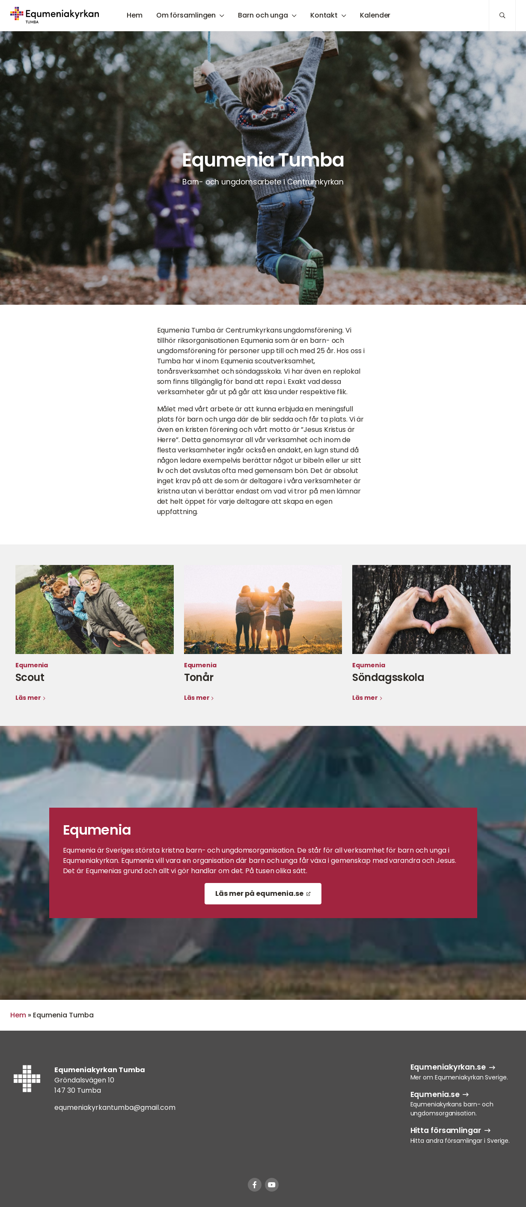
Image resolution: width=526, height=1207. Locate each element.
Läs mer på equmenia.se (259, 893)
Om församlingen (186, 15)
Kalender (375, 15)
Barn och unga (263, 15)
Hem (135, 15)
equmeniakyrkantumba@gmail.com (114, 1107)
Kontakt (324, 15)
